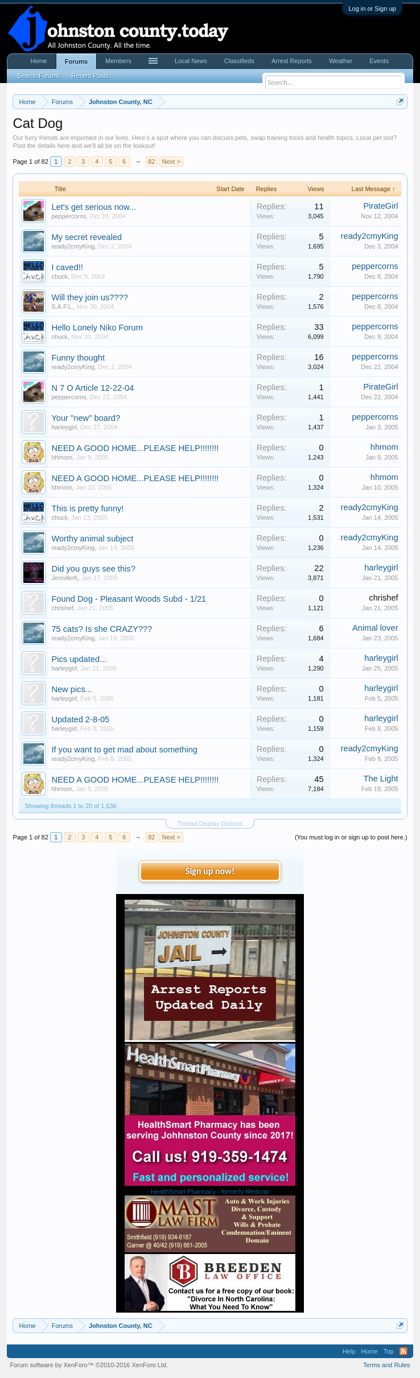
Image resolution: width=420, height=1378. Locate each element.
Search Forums (38, 75)
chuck (59, 276)
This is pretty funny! (87, 508)
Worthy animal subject (92, 538)
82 (151, 161)
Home (38, 60)
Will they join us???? (89, 297)
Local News (191, 60)
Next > (171, 161)
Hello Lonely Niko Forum (96, 327)
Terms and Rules (386, 1365)
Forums (76, 61)
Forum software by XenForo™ (89, 1365)
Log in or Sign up (372, 8)
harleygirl (64, 427)
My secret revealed (86, 237)
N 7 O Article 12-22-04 (92, 387)
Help (349, 1351)
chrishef (62, 608)
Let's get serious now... (93, 207)
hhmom (61, 457)
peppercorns (68, 216)
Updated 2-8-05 (80, 719)
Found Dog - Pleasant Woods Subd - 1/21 (128, 598)
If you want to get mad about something (124, 749)
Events (379, 60)
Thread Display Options (210, 823)
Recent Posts (90, 75)
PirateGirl (381, 205)
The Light (381, 778)
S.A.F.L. (62, 306)
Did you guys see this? (93, 568)
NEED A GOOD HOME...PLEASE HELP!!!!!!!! (135, 448)
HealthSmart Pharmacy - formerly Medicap (210, 1191)
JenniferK (64, 577)
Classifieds (239, 60)
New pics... (71, 689)
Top (389, 1351)
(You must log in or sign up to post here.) (351, 837)
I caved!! (67, 267)
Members (118, 60)
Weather (340, 60)
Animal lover (375, 627)
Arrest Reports (291, 60)
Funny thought (78, 357)
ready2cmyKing (72, 246)
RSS (403, 1351)
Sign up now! (210, 871)
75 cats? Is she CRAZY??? (101, 629)
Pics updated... (78, 659)
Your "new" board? (85, 418)
